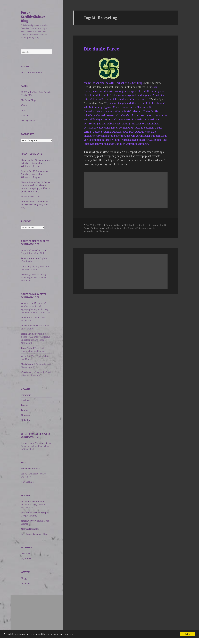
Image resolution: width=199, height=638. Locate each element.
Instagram (26, 395)
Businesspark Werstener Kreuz (36, 443)
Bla (118, 225)
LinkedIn (25, 420)
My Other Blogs (28, 100)
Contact (24, 110)
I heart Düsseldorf (29, 325)
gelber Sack (115, 228)
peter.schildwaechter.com (33, 250)
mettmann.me (28, 333)
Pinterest (25, 415)
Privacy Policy (28, 120)
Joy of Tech (26, 558)
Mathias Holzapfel (30, 529)
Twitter (24, 405)
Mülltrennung (141, 228)
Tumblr (24, 410)
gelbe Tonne (128, 228)
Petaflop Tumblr (29, 303)
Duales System (91, 228)
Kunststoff (104, 228)
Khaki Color (26, 372)
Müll (126, 225)
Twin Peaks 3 (27, 348)
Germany (25, 583)
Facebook (25, 400)
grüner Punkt (159, 225)
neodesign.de (27, 274)
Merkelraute (27, 364)
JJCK (23, 481)
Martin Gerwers (29, 520)
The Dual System (108, 160)
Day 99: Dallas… (35, 196)
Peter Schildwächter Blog (33, 16)
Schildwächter (28, 468)
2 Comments (104, 231)
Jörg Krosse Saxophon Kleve (34, 534)
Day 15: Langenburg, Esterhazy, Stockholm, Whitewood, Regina (36, 163)
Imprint (25, 115)
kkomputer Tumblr (30, 317)
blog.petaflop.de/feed (31, 72)
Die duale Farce (101, 49)
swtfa (23, 356)
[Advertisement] (37, 613)
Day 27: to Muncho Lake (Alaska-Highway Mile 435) (34, 204)
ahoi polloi (26, 553)
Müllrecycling (135, 225)
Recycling (147, 225)
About (24, 105)
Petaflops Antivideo (30, 258)
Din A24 (24, 473)
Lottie (24, 201)
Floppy (24, 160)
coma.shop (26, 266)
